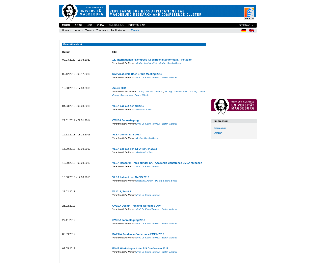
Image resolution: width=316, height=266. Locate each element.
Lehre (77, 30)
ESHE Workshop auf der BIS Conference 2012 (140, 248)
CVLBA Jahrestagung (125, 120)
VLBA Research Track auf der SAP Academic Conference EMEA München (157, 162)
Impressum (220, 128)
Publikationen (118, 30)
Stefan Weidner (169, 77)
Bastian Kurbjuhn (144, 152)
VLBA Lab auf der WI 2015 (128, 105)
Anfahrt (218, 133)
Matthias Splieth (144, 109)
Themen (101, 30)
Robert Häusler (142, 95)
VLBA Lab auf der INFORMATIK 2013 (134, 148)
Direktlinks (244, 25)
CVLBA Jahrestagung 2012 (128, 220)
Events (135, 30)
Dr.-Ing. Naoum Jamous (150, 91)
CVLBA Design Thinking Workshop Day (136, 205)
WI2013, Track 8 (121, 191)
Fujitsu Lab (136, 25)
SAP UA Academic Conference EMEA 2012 (138, 234)
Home (65, 30)
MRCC (66, 25)
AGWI (78, 25)
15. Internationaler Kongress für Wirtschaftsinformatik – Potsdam (152, 59)
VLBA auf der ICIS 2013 (126, 134)
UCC (89, 25)
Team (88, 30)
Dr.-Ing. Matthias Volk (147, 63)
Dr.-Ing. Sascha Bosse (170, 63)
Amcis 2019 (119, 88)
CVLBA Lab (116, 25)
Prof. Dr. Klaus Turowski (148, 77)
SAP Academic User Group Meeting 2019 (137, 73)
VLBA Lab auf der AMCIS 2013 (130, 177)
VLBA (100, 25)
